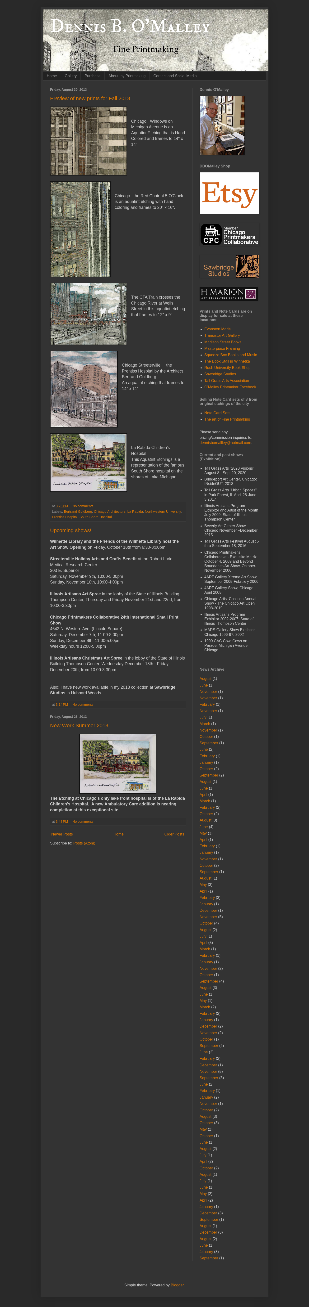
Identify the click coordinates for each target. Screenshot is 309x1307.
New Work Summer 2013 (79, 725)
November (208, 692)
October (206, 737)
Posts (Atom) (84, 843)
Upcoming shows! (70, 530)
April (203, 795)
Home (52, 76)
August (205, 679)
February (207, 704)
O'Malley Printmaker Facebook (230, 387)
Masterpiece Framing (222, 348)
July (203, 717)
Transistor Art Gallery (222, 335)
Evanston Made (217, 329)
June (204, 685)
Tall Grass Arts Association (226, 381)
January (206, 762)
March (205, 724)
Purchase (92, 76)
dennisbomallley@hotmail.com (225, 443)
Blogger (177, 1285)
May (203, 833)
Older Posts (174, 834)
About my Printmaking (127, 76)
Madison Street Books (223, 342)
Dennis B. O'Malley (130, 26)
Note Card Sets (217, 413)
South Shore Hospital (96, 517)
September (209, 743)
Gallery (71, 76)
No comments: (83, 506)
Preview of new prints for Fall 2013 (90, 98)
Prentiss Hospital (65, 517)
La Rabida (135, 511)
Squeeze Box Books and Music (230, 355)
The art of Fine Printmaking (227, 419)
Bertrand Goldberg (78, 511)
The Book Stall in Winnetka (227, 361)
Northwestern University (163, 511)
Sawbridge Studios (220, 374)
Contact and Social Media (175, 76)
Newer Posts (62, 834)
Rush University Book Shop (227, 368)
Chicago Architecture (110, 511)
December (208, 910)
